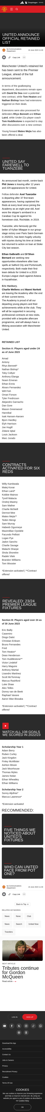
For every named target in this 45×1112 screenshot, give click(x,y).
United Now (34, 924)
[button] (11, 9)
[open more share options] (24, 57)
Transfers (9, 932)
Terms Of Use (7, 1083)
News (7, 916)
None (18, 916)
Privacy (5, 1066)
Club (29, 916)
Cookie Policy (24, 1101)
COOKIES (22, 1089)
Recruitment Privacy (9, 1072)
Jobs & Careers (8, 1060)
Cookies (5, 1077)
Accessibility (6, 1049)
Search (19, 924)
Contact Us (6, 1054)
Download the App (9, 1043)
